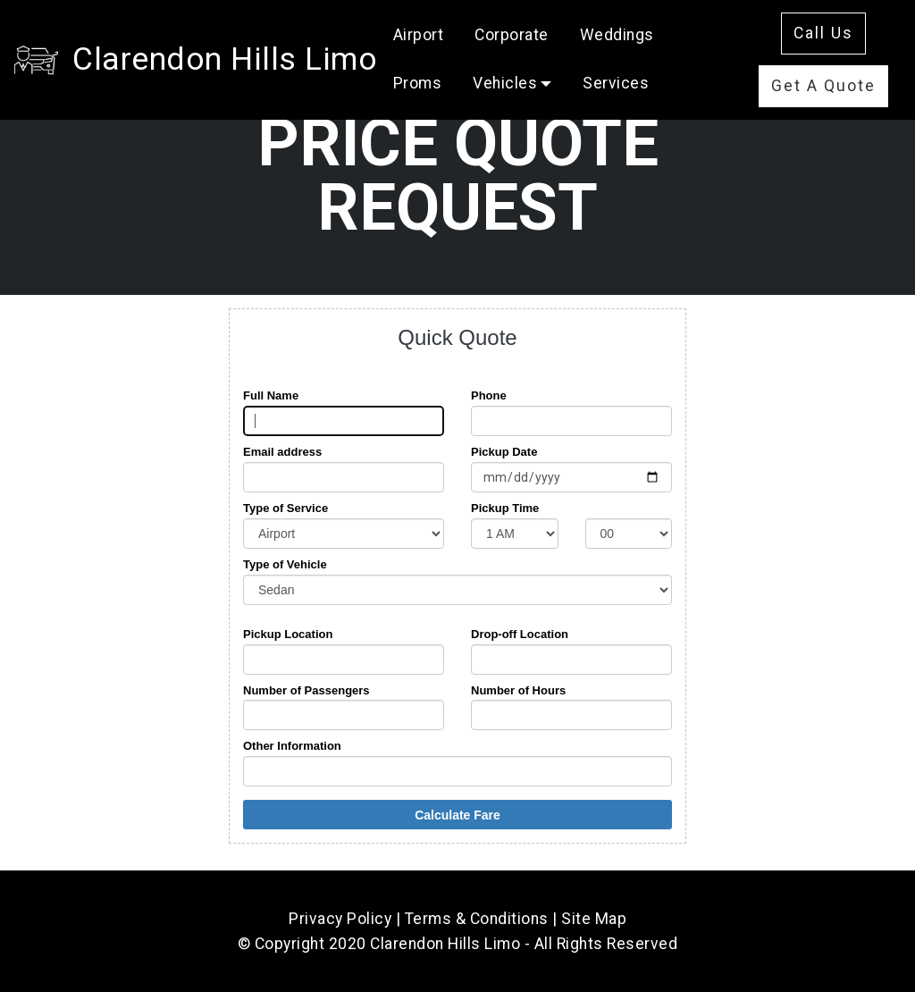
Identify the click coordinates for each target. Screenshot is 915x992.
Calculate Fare (457, 815)
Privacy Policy (340, 919)
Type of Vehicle (285, 564)
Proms (417, 83)
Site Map (593, 919)
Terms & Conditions (477, 919)
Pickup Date (504, 451)
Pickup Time (505, 508)
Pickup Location (287, 634)
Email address (282, 451)
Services (616, 83)
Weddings (617, 35)
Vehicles (505, 83)
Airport (418, 35)
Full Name (270, 395)
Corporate (511, 35)
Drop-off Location (519, 634)
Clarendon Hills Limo (224, 59)
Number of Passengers (306, 690)
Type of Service (285, 508)
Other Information (292, 745)
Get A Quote (823, 86)
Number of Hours (518, 690)
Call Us (823, 33)
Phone (489, 395)
